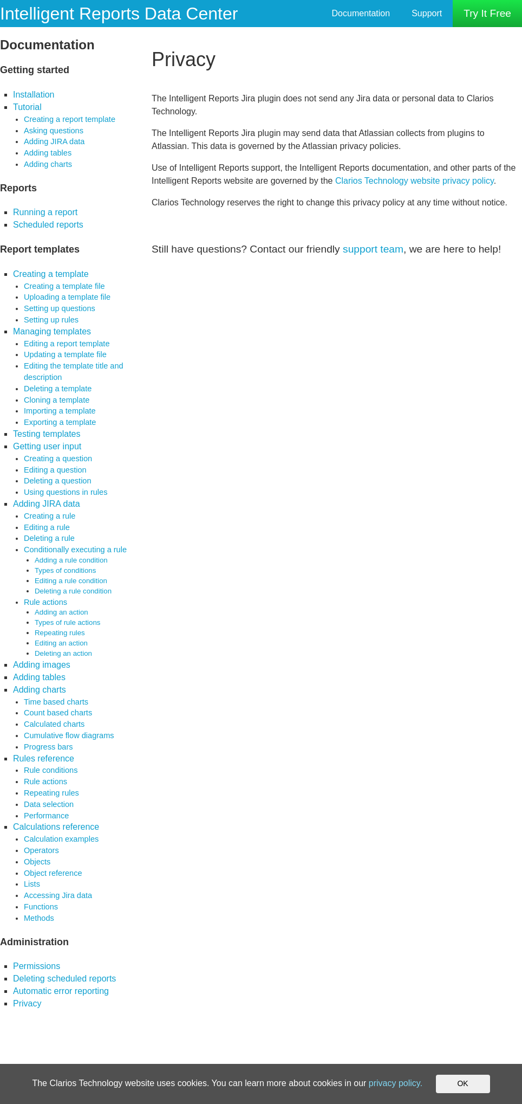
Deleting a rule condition (73, 591)
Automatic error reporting (61, 991)
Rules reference (43, 758)
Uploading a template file (67, 297)
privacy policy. (395, 1083)
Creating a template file (64, 286)
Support (427, 13)
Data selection (49, 804)
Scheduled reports (48, 224)
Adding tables (47, 153)
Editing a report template (67, 343)
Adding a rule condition (71, 560)
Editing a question (55, 470)
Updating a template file (65, 354)
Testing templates (47, 433)
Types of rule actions (67, 622)
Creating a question (58, 458)
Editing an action (61, 643)
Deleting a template (58, 388)
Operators (41, 850)
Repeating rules (60, 633)
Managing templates (52, 331)
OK (462, 1083)
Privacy (27, 1003)
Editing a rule (47, 527)
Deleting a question (58, 480)
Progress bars (48, 747)
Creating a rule (49, 516)
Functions (41, 906)
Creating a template (51, 274)
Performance (46, 815)
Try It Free (487, 13)
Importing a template (60, 410)
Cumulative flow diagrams (69, 735)
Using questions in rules (65, 492)
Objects (37, 861)
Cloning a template (56, 400)
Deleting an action (63, 653)
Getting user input (47, 446)
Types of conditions (65, 570)
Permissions (36, 966)
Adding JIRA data (54, 141)
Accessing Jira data (58, 895)
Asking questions (53, 130)
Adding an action (61, 612)
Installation (34, 94)
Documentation (361, 13)
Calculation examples (61, 839)
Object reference (53, 873)
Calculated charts (54, 724)
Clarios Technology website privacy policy (414, 180)
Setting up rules (51, 319)
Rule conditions (50, 770)
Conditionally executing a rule (75, 549)
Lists (32, 884)
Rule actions (45, 602)
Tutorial (27, 107)
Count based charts (58, 712)
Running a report (45, 212)
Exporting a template (60, 422)
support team (373, 249)
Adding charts (48, 164)
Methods (39, 918)
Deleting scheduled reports (64, 978)
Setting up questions (59, 308)
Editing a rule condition (71, 581)
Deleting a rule (49, 538)
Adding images (41, 664)
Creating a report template (69, 119)
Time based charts (56, 702)
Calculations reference (56, 826)
